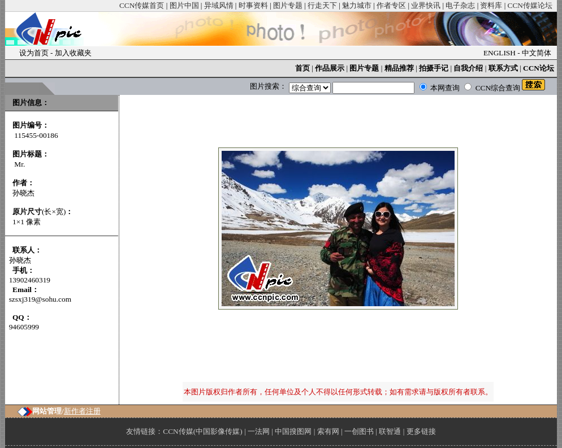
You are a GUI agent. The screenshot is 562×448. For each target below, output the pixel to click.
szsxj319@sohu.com (40, 299)
